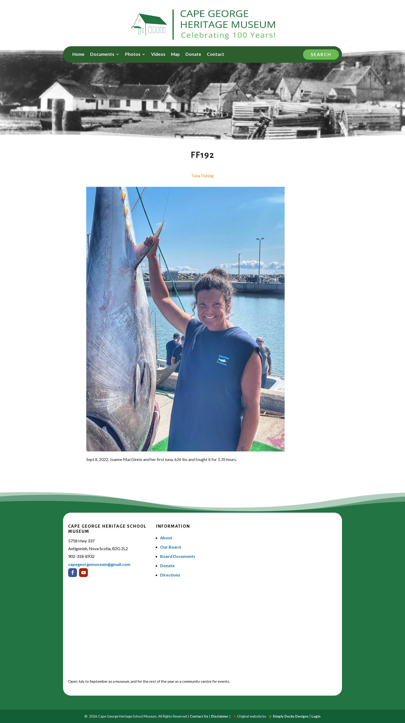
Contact (215, 54)
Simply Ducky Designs (291, 716)
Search (321, 54)
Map (175, 54)
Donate (193, 54)
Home (78, 54)
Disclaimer (220, 716)
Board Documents (177, 556)
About (166, 537)
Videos (158, 54)
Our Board (170, 546)
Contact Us (199, 716)
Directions (170, 574)
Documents (102, 54)
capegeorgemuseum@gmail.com (99, 564)
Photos (132, 54)
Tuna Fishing (202, 175)
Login (316, 716)
